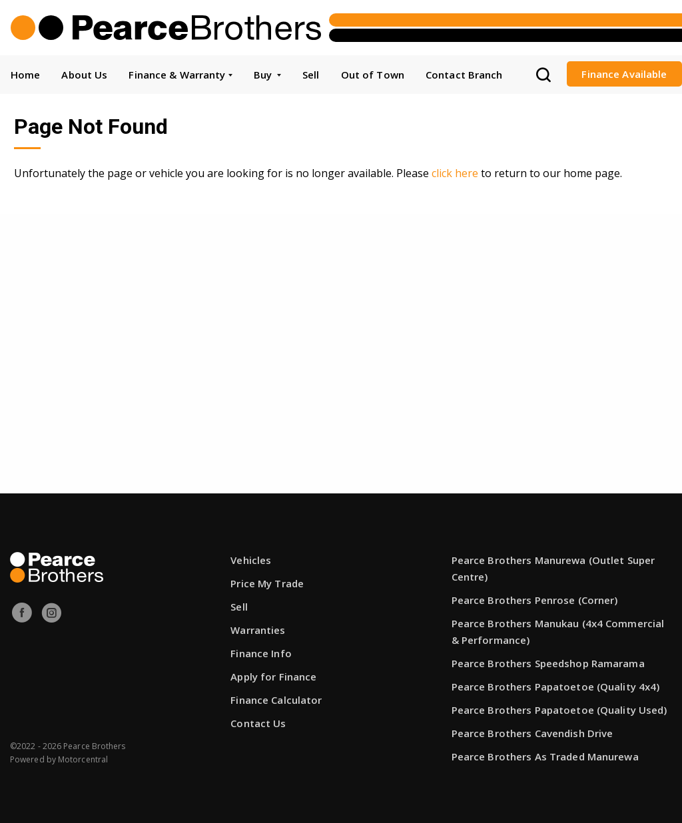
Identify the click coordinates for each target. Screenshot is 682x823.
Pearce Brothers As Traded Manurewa (545, 756)
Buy (267, 74)
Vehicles (250, 560)
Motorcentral (83, 759)
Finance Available (624, 74)
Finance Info (260, 653)
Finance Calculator (276, 699)
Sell (310, 74)
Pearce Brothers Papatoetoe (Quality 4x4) (556, 686)
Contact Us (258, 723)
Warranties (257, 630)
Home (25, 74)
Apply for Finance (273, 676)
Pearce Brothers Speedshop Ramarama (548, 663)
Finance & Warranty (180, 74)
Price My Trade (267, 583)
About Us (84, 74)
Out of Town (372, 74)
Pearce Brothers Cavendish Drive (532, 733)
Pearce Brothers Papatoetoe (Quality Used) (559, 709)
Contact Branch (464, 74)
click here (455, 173)
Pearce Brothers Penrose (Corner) (535, 600)
